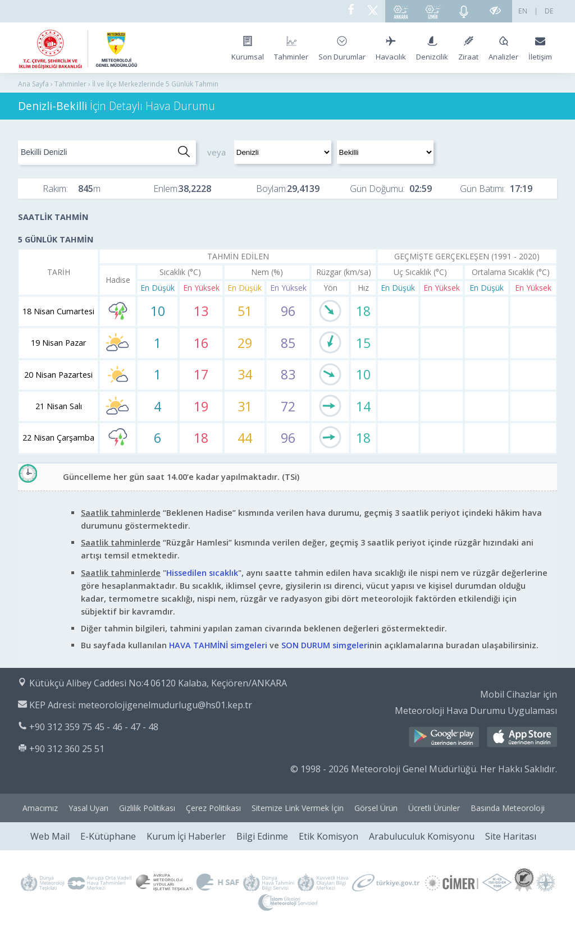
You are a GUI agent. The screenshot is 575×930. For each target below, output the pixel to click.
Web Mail (50, 836)
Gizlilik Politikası (147, 808)
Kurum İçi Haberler (186, 836)
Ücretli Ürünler (434, 808)
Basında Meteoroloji (508, 808)
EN (522, 11)
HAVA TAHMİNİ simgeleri (218, 645)
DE (549, 11)
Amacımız (40, 808)
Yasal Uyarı (88, 808)
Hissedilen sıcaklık (202, 572)
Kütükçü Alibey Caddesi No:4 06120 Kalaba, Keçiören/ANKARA (158, 683)
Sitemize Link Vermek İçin (298, 808)
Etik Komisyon (328, 836)
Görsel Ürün (376, 808)
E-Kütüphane (108, 836)
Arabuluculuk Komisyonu (421, 836)
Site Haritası (510, 836)
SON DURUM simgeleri (325, 645)
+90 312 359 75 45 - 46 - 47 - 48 (93, 727)
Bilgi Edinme (262, 836)
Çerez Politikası (213, 808)
